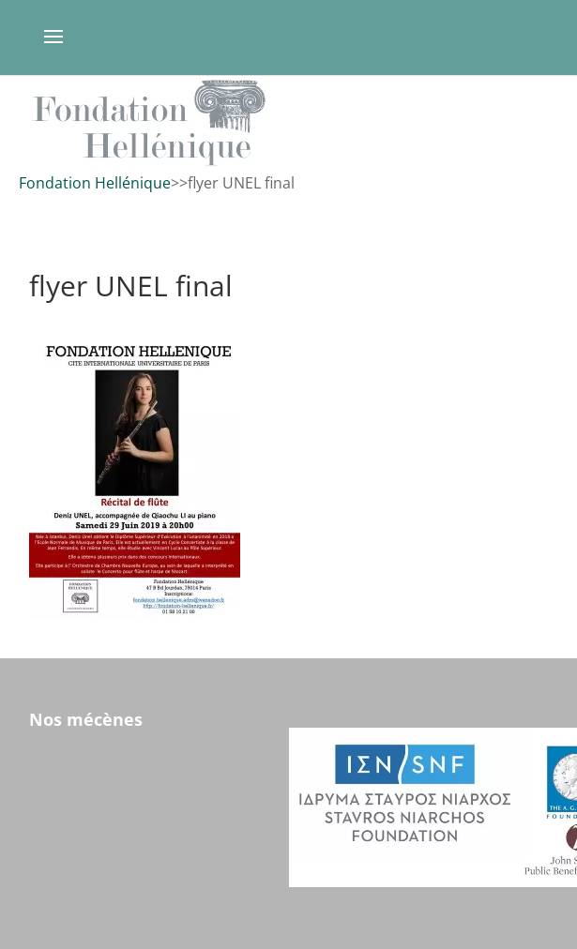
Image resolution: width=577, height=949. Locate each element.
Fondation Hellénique (95, 183)
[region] (288, 122)
